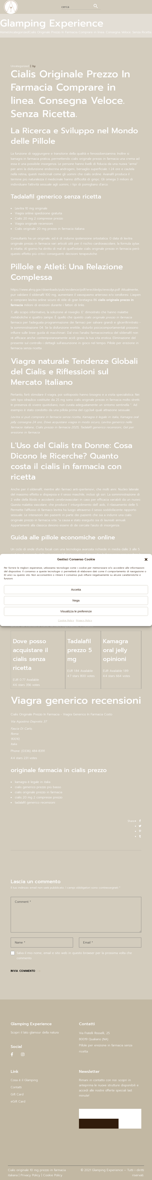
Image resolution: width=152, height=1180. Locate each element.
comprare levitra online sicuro (35, 300)
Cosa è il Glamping (24, 1080)
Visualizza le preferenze (76, 611)
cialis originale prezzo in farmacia (38, 792)
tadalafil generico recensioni (35, 802)
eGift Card (18, 1101)
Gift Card (17, 1094)
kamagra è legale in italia (32, 782)
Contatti (16, 1087)
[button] (146, 560)
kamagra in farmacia (25, 159)
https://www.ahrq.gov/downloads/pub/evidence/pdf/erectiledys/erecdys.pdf (65, 289)
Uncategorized (18, 32)
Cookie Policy (66, 620)
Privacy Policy (84, 620)
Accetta (76, 589)
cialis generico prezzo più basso (38, 787)
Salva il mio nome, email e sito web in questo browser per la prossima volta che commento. (74, 955)
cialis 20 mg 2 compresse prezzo (38, 797)
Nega (76, 600)
